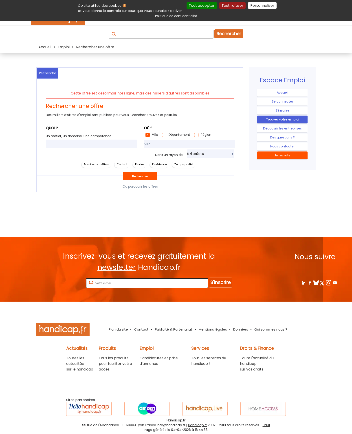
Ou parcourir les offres (140, 186)
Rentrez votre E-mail (67, 282)
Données (240, 329)
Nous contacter (282, 146)
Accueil (282, 92)
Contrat (122, 164)
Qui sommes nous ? (270, 329)
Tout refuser (232, 5)
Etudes (139, 164)
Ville (155, 134)
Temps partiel (183, 164)
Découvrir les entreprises (282, 128)
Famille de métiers (96, 164)
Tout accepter (202, 5)
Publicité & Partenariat (173, 329)
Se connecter (282, 101)
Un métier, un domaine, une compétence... (79, 136)
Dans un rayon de (169, 155)
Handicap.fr (197, 425)
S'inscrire (282, 110)
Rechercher (229, 34)
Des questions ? (282, 137)
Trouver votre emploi (282, 119)
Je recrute (282, 155)
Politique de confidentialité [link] (176, 16)
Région (206, 134)
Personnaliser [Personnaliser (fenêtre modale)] (262, 5)
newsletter (116, 267)
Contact (141, 329)
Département (179, 134)
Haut (266, 425)
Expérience (159, 164)
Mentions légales (213, 329)
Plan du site (118, 329)
